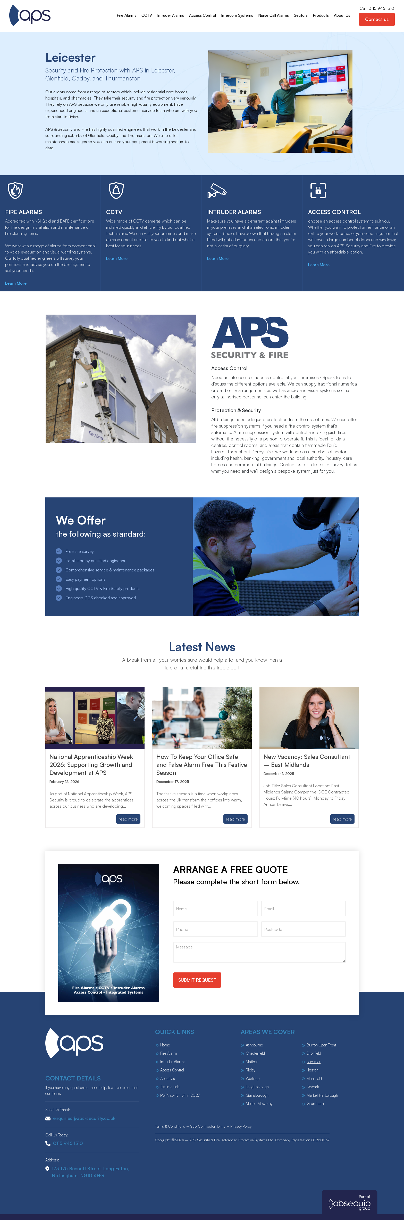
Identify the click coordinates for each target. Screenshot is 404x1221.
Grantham (315, 1104)
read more (128, 820)
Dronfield (314, 1054)
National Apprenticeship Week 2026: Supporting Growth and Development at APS (92, 765)
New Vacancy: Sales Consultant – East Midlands (308, 761)
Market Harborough (322, 1096)
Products (320, 15)
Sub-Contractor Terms (207, 1127)
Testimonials (170, 1087)
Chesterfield (255, 1054)
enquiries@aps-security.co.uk (80, 1119)
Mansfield (314, 1079)
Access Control (201, 15)
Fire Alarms (125, 15)
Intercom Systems (236, 15)
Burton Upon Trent (321, 1046)
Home (165, 1046)
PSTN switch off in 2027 (180, 1096)
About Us (341, 15)
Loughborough (257, 1087)
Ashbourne (254, 1046)
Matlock (252, 1062)
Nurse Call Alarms (272, 15)
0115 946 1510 (64, 1144)
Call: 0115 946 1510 (376, 8)
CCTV (145, 15)
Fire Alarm (168, 1054)
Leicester (314, 1062)
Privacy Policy (240, 1127)
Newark (313, 1087)
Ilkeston (312, 1071)
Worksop (252, 1079)
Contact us (376, 19)
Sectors (300, 15)
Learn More (17, 284)
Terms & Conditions (170, 1127)
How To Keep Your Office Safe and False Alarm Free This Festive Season (198, 765)
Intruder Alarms (169, 15)
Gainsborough (257, 1096)
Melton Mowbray (259, 1104)
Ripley (250, 1071)
